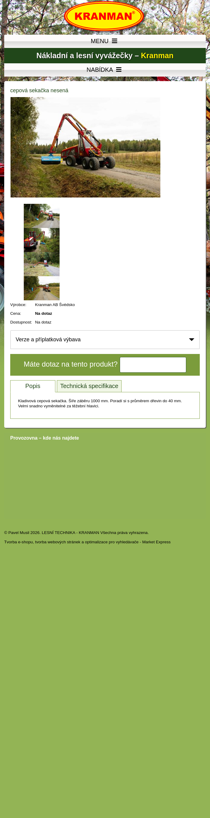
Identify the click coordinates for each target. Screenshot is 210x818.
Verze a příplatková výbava (48, 339)
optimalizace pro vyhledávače (111, 542)
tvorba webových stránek (57, 542)
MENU (105, 41)
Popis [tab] (32, 386)
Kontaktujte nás (153, 365)
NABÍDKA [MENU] (105, 69)
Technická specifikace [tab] (89, 386)
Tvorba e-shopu (18, 542)
